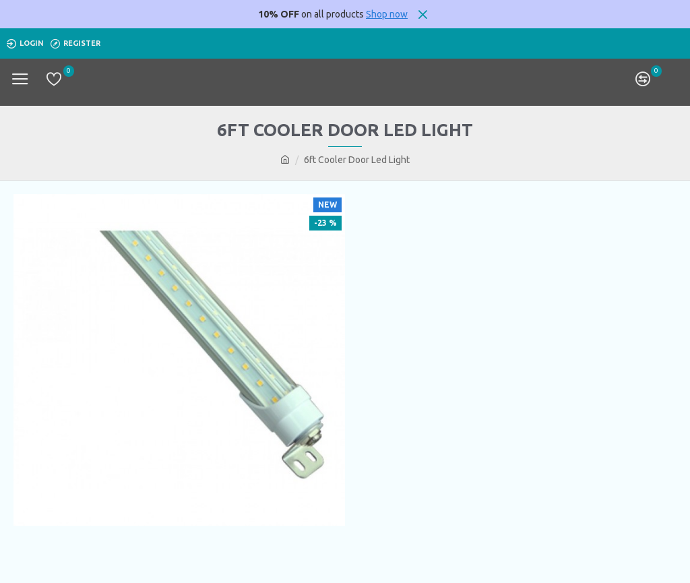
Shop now (387, 14)
